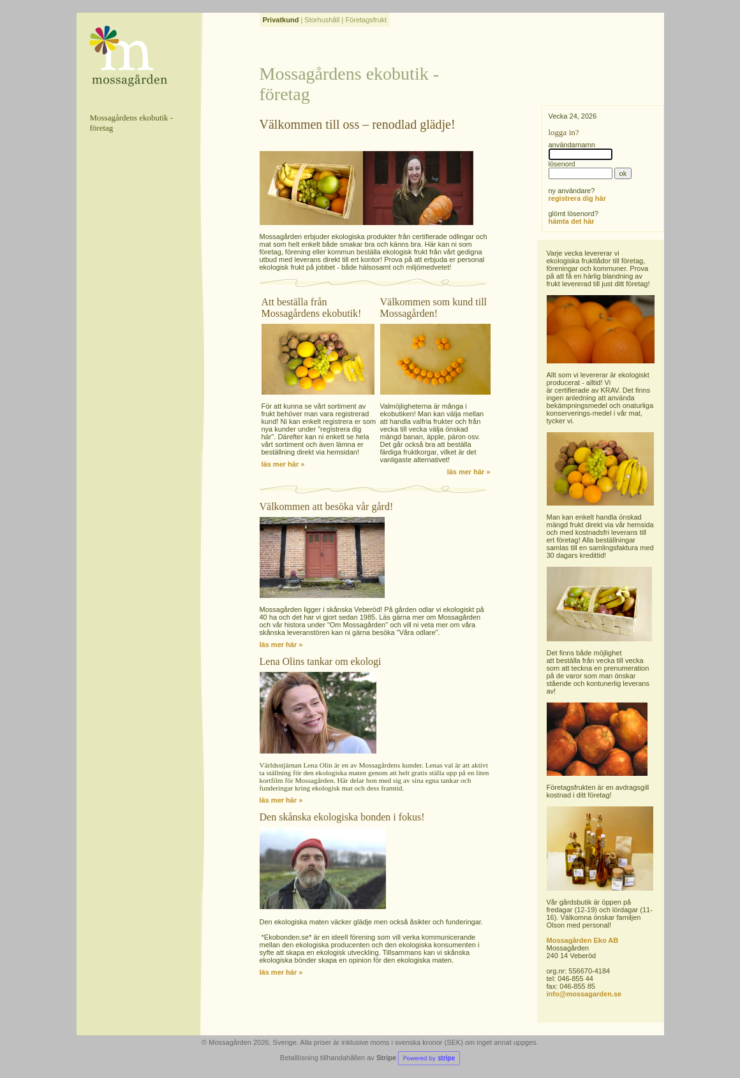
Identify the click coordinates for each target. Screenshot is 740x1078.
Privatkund (281, 20)
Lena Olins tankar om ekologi (320, 661)
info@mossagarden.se (584, 994)
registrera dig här (577, 198)
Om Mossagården (357, 625)
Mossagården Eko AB (583, 940)
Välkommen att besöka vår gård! (327, 506)
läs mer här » (283, 464)
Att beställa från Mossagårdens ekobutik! (312, 307)
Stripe (418, 1057)
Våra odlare (417, 632)
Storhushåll (321, 20)
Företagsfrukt (366, 20)
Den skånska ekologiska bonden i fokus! (342, 817)
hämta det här (572, 221)
